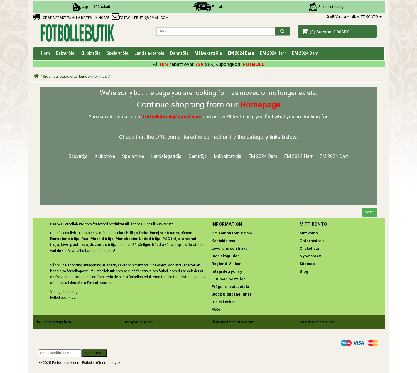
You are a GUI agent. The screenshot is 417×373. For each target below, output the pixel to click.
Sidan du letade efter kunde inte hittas (75, 76)
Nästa (369, 212)
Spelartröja (133, 156)
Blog (304, 271)
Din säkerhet (223, 302)
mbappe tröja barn (139, 322)
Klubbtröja (104, 156)
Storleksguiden (226, 256)
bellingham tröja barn (54, 322)
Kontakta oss (223, 241)
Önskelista (309, 248)
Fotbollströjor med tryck (101, 363)
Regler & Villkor (226, 263)
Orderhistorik (312, 241)
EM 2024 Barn (262, 156)
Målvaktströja (227, 156)
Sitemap (307, 263)
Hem (45, 53)
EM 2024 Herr (298, 156)
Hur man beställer (228, 279)
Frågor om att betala (230, 286)
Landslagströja (166, 156)
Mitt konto (309, 233)
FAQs (216, 309)
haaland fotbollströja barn (233, 322)
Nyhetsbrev (310, 256)
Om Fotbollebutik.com (232, 233)
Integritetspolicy (227, 271)
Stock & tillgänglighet (231, 294)
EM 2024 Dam (334, 156)
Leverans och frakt (229, 248)
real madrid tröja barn (318, 322)
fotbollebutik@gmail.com (140, 18)
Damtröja (197, 156)
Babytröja (77, 156)
